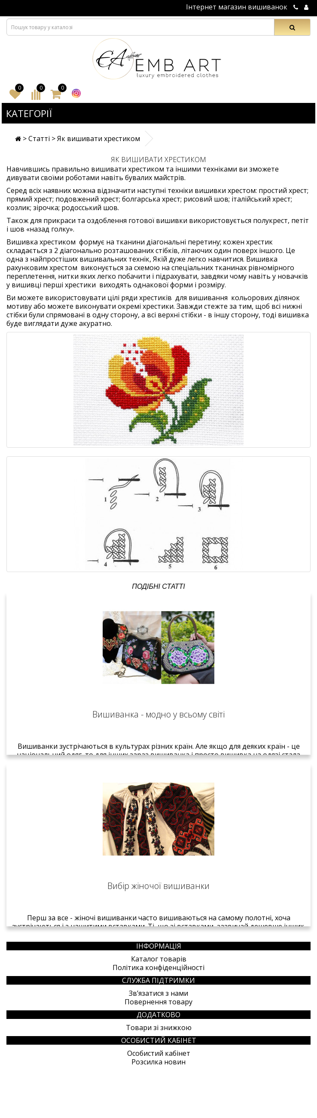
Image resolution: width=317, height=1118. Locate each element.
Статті (39, 138)
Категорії (29, 113)
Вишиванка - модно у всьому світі (158, 714)
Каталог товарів (158, 959)
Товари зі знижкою (159, 1027)
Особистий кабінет (158, 1053)
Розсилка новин (158, 1062)
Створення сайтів (250, 1113)
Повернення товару (158, 1002)
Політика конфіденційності (158, 967)
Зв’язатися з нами (158, 993)
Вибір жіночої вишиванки (158, 886)
